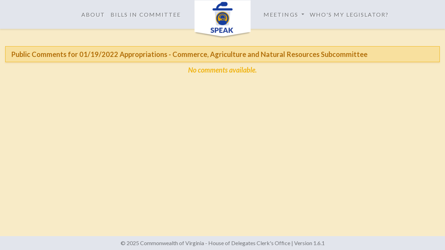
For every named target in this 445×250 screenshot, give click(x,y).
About (93, 14)
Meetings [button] (282, 14)
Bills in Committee (146, 14)
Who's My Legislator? (349, 14)
